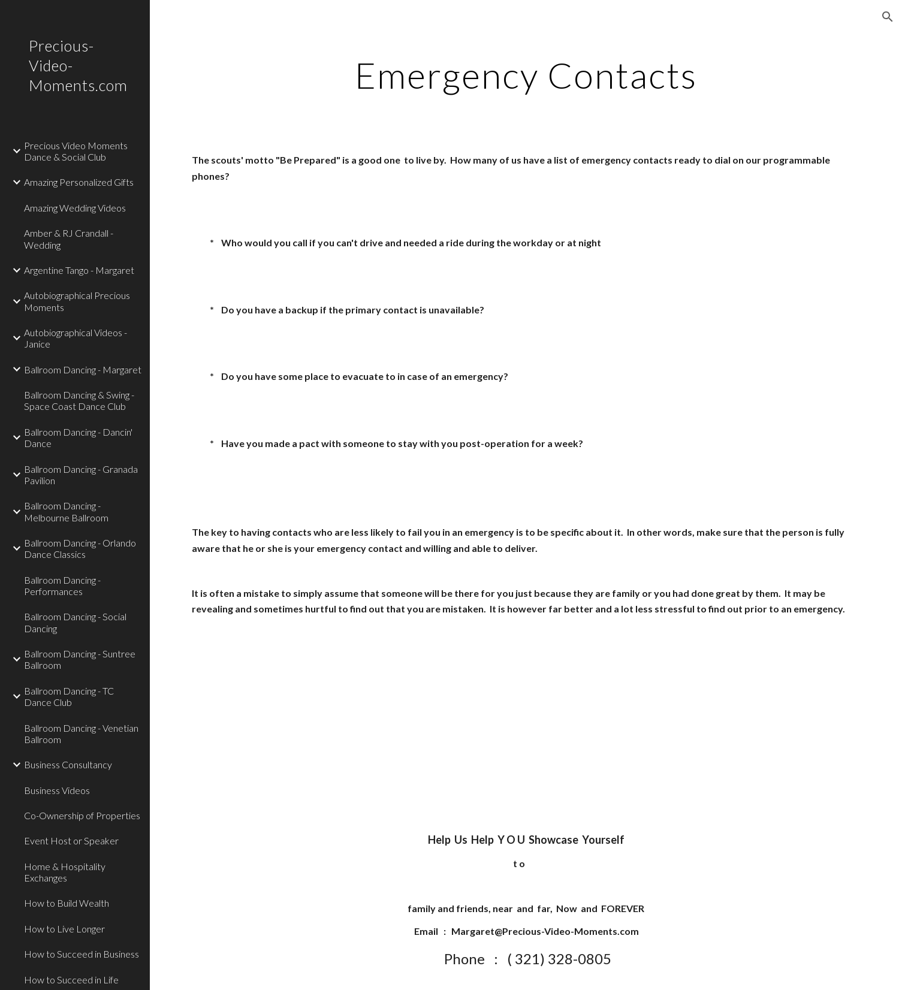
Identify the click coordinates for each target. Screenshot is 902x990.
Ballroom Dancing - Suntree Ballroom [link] (79, 659)
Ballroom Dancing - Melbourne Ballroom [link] (66, 511)
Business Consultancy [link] (68, 764)
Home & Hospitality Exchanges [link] (64, 872)
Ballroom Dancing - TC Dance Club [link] (69, 696)
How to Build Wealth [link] (66, 902)
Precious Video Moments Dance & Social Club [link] (76, 151)
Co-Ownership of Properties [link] (82, 815)
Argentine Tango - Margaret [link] (79, 270)
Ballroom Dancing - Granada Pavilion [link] (81, 474)
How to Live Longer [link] (64, 928)
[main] (526, 74)
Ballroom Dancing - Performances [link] (62, 585)
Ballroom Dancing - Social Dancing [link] (75, 622)
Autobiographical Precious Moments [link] (77, 300)
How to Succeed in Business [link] (81, 953)
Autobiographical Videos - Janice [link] (75, 338)
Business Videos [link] (57, 790)
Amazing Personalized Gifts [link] (79, 182)
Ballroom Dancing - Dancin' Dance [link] (78, 437)
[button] (887, 16)
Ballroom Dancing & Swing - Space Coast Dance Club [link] (79, 400)
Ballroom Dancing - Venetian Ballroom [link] (81, 733)
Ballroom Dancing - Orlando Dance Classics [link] (80, 548)
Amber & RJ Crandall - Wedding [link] (68, 238)
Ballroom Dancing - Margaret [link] (82, 369)
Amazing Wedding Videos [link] (75, 207)
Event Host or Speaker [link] (71, 840)
